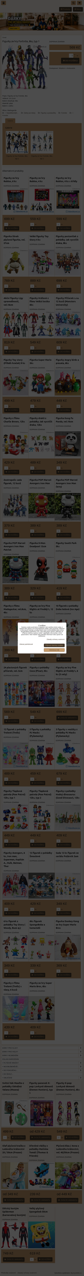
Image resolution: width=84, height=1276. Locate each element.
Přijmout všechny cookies (54, 645)
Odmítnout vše (54, 650)
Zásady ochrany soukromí (56, 639)
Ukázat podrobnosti (26, 644)
